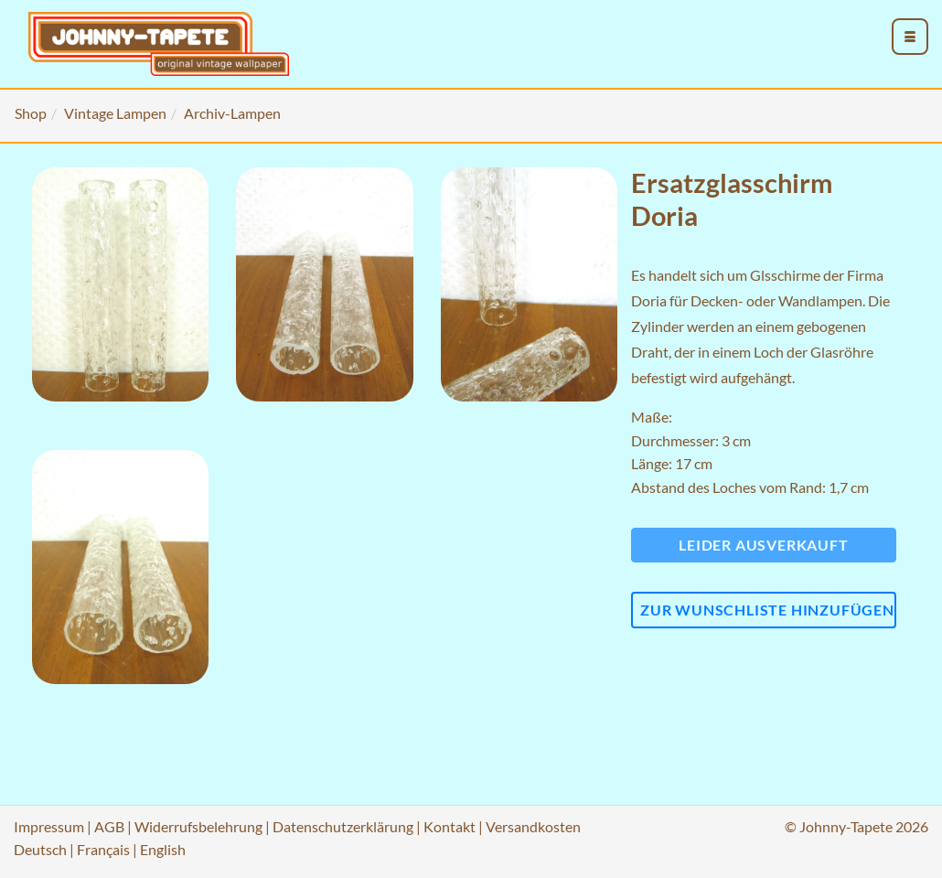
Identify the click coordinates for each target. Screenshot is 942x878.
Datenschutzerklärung (343, 826)
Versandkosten (533, 826)
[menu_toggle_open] (910, 36)
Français (103, 849)
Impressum (49, 826)
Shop (31, 113)
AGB (109, 826)
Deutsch (40, 849)
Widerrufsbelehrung (198, 826)
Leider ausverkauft (763, 544)
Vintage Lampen (115, 113)
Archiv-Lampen (232, 113)
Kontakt (449, 826)
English (163, 849)
